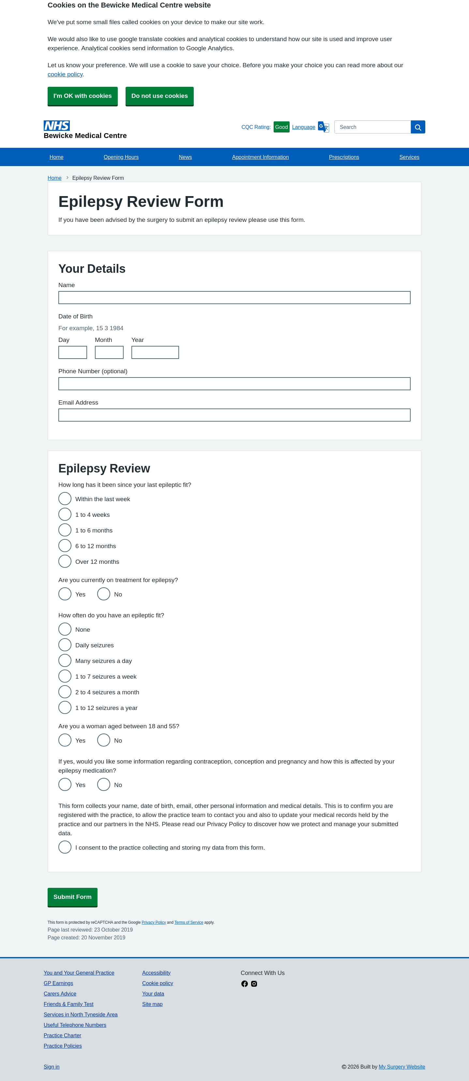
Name (66, 285)
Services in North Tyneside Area (81, 1014)
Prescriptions (344, 157)
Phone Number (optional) (93, 371)
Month (103, 340)
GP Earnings (58, 983)
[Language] (310, 126)
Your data (153, 993)
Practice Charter (62, 1035)
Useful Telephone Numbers (75, 1024)
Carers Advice (60, 993)
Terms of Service (189, 922)
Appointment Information (260, 157)
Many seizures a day (103, 661)
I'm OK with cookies (82, 96)
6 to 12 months (95, 546)
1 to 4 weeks (92, 515)
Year (137, 340)
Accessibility (156, 972)
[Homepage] (141, 129)
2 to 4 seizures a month (107, 692)
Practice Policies (63, 1045)
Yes (80, 594)
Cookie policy (157, 983)
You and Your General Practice (79, 972)
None (82, 629)
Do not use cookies (159, 96)
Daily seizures (94, 645)
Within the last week (102, 499)
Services (409, 157)
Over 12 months (97, 562)
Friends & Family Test (68, 1004)
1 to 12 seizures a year (106, 708)
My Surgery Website (402, 1066)
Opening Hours (121, 157)
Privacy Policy (154, 922)
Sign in (51, 1066)
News (185, 157)
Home (57, 157)
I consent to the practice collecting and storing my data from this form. (170, 847)
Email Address (78, 402)
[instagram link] (254, 984)
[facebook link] (245, 984)
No (118, 594)
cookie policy (65, 74)
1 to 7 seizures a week (106, 676)
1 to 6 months (94, 530)
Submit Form (72, 897)
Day (63, 340)
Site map (152, 1004)
